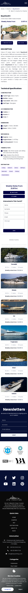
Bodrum (10, 168)
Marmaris (4, 171)
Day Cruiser (14, 566)
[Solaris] (14, 389)
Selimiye (22, 168)
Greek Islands (5, 175)
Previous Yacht (7, 43)
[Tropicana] (14, 337)
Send (14, 230)
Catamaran (14, 563)
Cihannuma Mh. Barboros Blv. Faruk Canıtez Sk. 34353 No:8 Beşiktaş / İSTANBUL (14, 542)
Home (2, 9)
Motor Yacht (14, 571)
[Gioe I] (14, 363)
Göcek (11, 171)
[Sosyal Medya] (6, 479)
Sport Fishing (14, 577)
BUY (14, 523)
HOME (14, 517)
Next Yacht (22, 43)
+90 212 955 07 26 (14, 550)
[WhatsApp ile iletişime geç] (3, 584)
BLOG (14, 531)
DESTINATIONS (14, 525)
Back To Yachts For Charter (18, 11)
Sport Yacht (14, 579)
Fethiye (17, 171)
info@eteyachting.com (14, 554)
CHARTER (14, 520)
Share (14, 196)
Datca (16, 168)
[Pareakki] (14, 260)
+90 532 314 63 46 (14, 547)
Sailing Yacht (14, 574)
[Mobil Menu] (26, 3)
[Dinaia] (14, 286)
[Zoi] (14, 312)
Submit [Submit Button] (14, 435)
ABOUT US (14, 528)
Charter (8, 9)
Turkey (3, 168)
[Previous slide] (4, 33)
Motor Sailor (14, 569)
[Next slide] (24, 33)
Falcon (10, 98)
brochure (14, 192)
